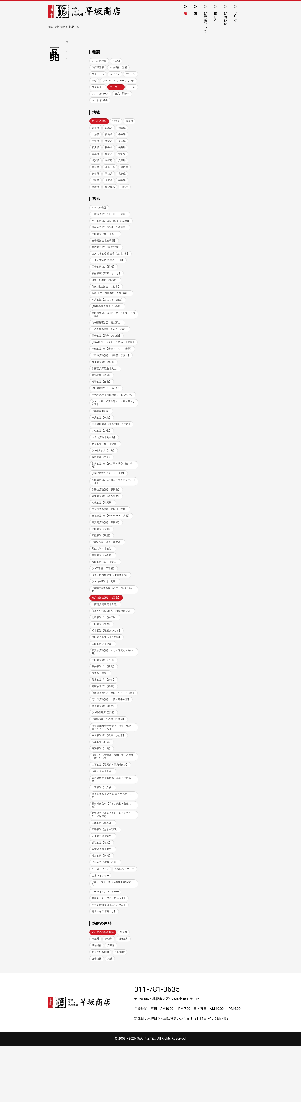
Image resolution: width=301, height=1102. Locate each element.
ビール (96, 101)
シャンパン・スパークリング (109, 87)
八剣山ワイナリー (102, 923)
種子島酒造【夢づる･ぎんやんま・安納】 (112, 841)
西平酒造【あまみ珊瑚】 (106, 876)
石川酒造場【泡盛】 (104, 882)
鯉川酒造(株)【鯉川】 (104, 388)
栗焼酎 (112, 1001)
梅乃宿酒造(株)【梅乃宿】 (107, 632)
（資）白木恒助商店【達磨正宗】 (112, 609)
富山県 (96, 155)
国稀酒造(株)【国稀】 (104, 284)
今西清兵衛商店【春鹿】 (106, 639)
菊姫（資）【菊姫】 (104, 582)
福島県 (124, 142)
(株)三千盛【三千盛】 (104, 602)
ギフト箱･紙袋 (122, 108)
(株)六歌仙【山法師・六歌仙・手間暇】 (112, 363)
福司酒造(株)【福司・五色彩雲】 (111, 244)
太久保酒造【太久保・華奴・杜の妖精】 (113, 825)
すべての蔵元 (100, 223)
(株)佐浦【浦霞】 (102, 441)
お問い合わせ (225, 16)
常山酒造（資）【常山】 (106, 595)
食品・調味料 (100, 108)
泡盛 (111, 1014)
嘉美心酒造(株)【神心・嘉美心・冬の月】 (112, 691)
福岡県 (96, 196)
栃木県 (96, 149)
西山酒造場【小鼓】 (104, 682)
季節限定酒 (98, 67)
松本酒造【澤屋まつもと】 (108, 669)
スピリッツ (117, 94)
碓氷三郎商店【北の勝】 (106, 298)
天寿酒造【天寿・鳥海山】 (108, 354)
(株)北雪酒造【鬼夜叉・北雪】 (110, 505)
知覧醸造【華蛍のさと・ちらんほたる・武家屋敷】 (113, 861)
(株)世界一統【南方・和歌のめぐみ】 (111, 648)
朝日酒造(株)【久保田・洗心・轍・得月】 (112, 497)
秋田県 (96, 142)
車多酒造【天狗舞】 (104, 589)
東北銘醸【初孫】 (102, 401)
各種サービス (215, 14)
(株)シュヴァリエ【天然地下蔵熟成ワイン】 (112, 938)
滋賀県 (110, 169)
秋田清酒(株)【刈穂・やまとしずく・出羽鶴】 (111, 333)
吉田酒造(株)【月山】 (104, 699)
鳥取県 (96, 182)
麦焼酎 (96, 994)
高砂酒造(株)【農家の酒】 (107, 264)
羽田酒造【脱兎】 (102, 662)
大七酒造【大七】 (102, 461)
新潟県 (124, 149)
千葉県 (110, 149)
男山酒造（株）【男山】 (106, 250)
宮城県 (124, 135)
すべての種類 (100, 61)
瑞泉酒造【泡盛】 (102, 903)
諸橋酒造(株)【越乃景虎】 (107, 528)
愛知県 (96, 169)
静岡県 (124, 162)
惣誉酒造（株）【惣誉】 (106, 475)
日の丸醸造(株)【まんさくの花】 (111, 348)
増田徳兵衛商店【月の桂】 (108, 676)
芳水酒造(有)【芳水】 (104, 719)
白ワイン (97, 81)
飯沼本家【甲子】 (102, 488)
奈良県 (110, 176)
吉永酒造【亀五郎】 (104, 869)
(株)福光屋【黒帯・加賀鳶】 (108, 575)
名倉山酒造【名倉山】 (105, 468)
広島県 (96, 189)
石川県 (110, 155)
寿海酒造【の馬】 (102, 793)
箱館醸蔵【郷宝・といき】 (108, 291)
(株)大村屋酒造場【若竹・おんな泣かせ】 (112, 624)
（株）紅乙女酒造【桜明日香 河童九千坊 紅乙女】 (113, 801)
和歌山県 (125, 176)
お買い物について (205, 20)
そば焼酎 (121, 1007)
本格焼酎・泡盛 (120, 67)
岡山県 (124, 182)
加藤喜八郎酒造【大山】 (106, 394)
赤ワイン (116, 74)
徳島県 (110, 189)
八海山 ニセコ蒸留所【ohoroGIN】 (112, 311)
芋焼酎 (126, 987)
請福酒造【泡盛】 (102, 889)
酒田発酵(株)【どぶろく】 (107, 415)
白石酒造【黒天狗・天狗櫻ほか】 (112, 809)
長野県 (96, 162)
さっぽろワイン (101, 916)
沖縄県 (96, 203)
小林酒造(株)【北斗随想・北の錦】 (112, 237)
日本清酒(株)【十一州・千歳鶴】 (111, 230)
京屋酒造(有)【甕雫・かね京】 (110, 779)
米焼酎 (110, 994)
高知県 (124, 189)
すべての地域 (100, 129)
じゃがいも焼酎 (101, 1007)
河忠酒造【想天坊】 (104, 535)
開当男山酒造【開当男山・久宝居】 (113, 455)
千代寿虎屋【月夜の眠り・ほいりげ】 (112, 423)
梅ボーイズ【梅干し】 (105, 966)
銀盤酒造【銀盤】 (102, 568)
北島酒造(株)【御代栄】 (106, 655)
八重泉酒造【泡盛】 (104, 896)
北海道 (118, 129)
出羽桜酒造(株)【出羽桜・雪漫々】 (112, 381)
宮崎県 (110, 196)
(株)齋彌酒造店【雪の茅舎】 (108, 341)
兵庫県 (96, 176)
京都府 (124, 169)
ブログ (235, 14)
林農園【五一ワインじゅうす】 (110, 953)
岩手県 (110, 135)
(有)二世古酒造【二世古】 (107, 304)
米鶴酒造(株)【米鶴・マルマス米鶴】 (111, 373)
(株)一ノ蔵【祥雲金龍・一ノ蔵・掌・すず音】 (111, 433)
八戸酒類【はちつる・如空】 (109, 318)
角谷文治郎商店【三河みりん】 (110, 960)
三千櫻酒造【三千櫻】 (105, 257)
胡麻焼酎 (125, 994)
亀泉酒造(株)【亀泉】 (104, 749)
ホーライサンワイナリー (106, 946)
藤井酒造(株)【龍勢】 (104, 706)
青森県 (96, 135)
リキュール (98, 74)
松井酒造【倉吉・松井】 (106, 909)
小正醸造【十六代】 (104, 833)
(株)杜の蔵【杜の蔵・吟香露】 (110, 763)
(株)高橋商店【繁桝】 (104, 756)
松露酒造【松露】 (102, 786)
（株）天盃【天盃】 (104, 816)
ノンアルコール (115, 101)
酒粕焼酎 (97, 1001)
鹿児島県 (125, 196)
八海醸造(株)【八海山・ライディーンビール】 (112, 513)
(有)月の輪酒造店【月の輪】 (108, 324)
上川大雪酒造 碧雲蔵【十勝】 (109, 277)
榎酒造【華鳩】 (101, 713)
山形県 (110, 142)
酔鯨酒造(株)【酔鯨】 (104, 726)
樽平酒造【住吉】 (102, 408)
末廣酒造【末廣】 (102, 448)
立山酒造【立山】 (102, 562)
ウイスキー (98, 94)
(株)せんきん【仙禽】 (104, 481)
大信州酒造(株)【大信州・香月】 (111, 541)
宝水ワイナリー (101, 930)
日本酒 (118, 61)
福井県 (124, 155)
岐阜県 (110, 162)
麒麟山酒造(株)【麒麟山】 (107, 521)
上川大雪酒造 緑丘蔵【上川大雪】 (112, 271)
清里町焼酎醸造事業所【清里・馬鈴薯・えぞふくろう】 (113, 771)
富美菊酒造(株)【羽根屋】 (107, 555)
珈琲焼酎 (97, 1014)
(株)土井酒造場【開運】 (106, 616)
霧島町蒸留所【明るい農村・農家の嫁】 (113, 851)
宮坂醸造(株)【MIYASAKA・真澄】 (112, 548)
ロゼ (111, 81)
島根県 (110, 182)
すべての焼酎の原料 (104, 987)
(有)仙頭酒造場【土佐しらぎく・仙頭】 (112, 734)
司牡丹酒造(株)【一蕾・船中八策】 (112, 743)
